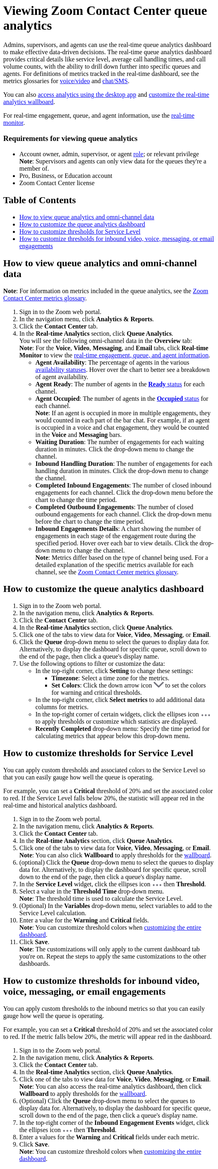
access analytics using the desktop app (87, 94)
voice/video (75, 81)
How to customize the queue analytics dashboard (82, 224)
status (165, 384)
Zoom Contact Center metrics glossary (127, 572)
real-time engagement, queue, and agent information (141, 355)
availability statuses (60, 369)
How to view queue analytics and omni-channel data (86, 217)
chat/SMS (115, 81)
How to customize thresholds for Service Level (79, 231)
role (139, 154)
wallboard (197, 855)
